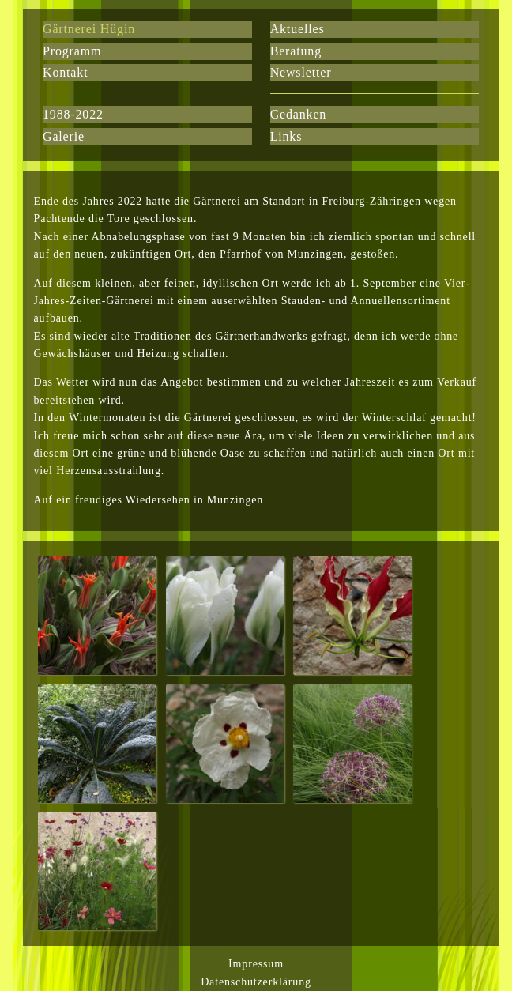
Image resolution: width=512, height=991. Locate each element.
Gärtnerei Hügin (89, 29)
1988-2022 (73, 114)
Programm (72, 51)
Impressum (256, 964)
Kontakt (65, 72)
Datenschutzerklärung (256, 982)
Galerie (64, 136)
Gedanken (298, 114)
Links (286, 136)
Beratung (296, 51)
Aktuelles (297, 29)
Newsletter (301, 72)
